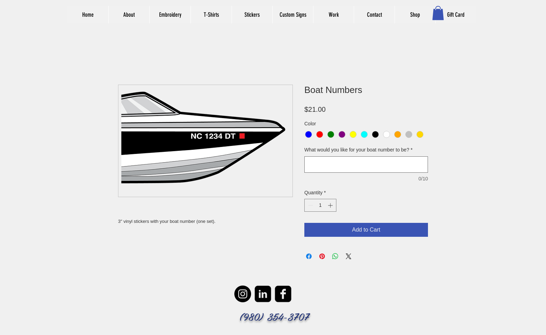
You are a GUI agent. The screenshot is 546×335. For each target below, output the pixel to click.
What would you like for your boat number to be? (358, 150)
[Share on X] (348, 256)
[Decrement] (309, 205)
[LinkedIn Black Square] (263, 294)
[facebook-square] (283, 294)
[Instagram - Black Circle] (242, 294)
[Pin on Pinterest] (322, 256)
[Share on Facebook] (309, 256)
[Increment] (331, 205)
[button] (438, 13)
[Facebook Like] (323, 29)
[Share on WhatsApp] (335, 256)
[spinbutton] (320, 205)
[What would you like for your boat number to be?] (366, 164)
